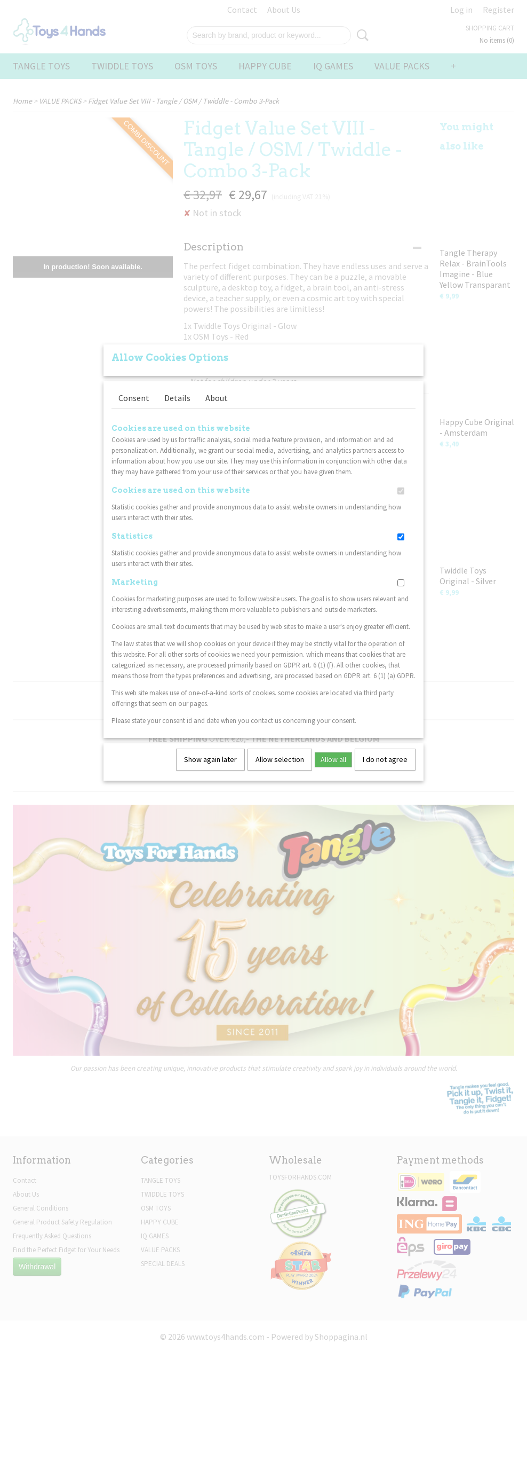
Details (177, 397)
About (216, 397)
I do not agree (385, 759)
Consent (133, 397)
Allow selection (279, 759)
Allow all (333, 759)
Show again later (210, 759)
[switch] (400, 491)
